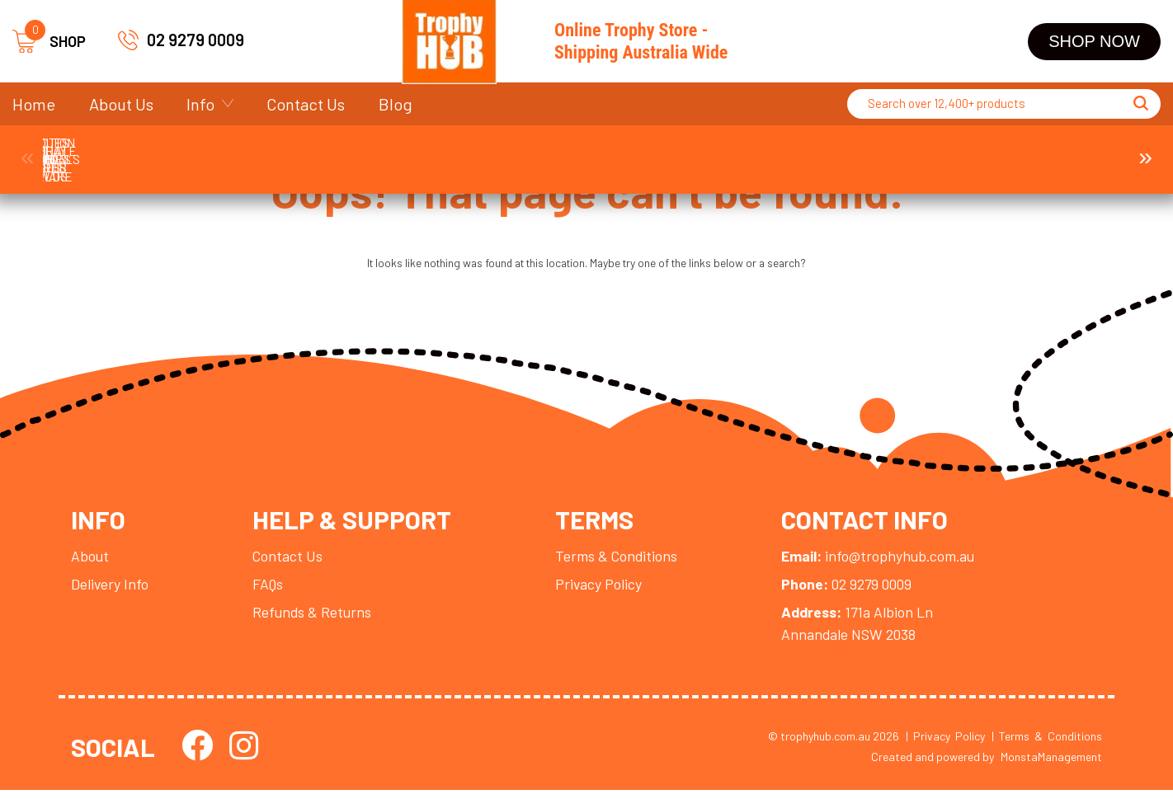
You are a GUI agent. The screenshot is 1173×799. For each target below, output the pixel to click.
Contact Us (305, 104)
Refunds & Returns (314, 620)
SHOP (49, 42)
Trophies (110, 150)
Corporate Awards (247, 151)
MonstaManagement (1051, 766)
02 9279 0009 (195, 39)
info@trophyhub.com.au (887, 563)
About (90, 563)
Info (200, 104)
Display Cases (926, 150)
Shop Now (1094, 41)
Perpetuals (790, 150)
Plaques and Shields (655, 151)
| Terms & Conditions (1047, 745)
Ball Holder (1062, 150)
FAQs (270, 591)
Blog (395, 104)
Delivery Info (110, 591)
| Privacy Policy (945, 745)
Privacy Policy (604, 591)
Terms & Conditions (623, 563)
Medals (383, 150)
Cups (518, 150)
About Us (121, 104)
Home (33, 104)
